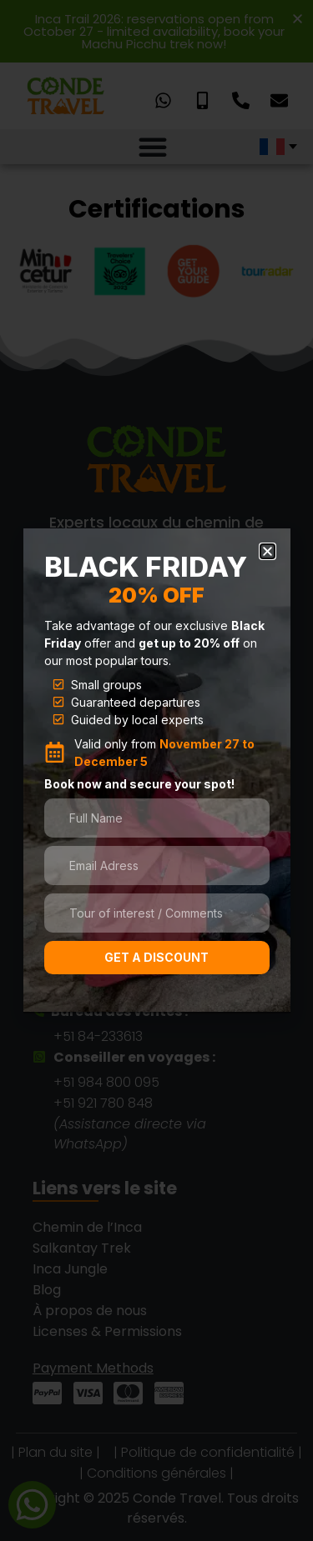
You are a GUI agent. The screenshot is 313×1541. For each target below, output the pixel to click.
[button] (267, 551)
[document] (156, 770)
